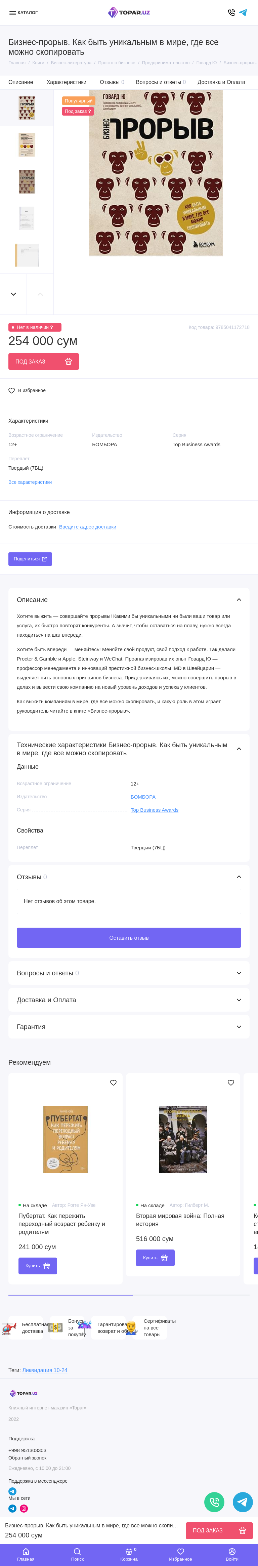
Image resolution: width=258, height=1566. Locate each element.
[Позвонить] (214, 1502)
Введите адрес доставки (87, 527)
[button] (13, 294)
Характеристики (67, 82)
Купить (38, 1266)
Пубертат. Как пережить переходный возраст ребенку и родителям (61, 1224)
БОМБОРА (143, 797)
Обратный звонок (27, 1458)
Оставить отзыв (128, 938)
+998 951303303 (27, 1450)
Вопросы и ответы (161, 82)
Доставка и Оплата (221, 82)
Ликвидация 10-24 (44, 1370)
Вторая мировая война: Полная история (180, 1220)
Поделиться (30, 558)
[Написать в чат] (243, 1502)
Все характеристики (30, 482)
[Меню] (24, 12)
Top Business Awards (154, 810)
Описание (20, 82)
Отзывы (112, 82)
